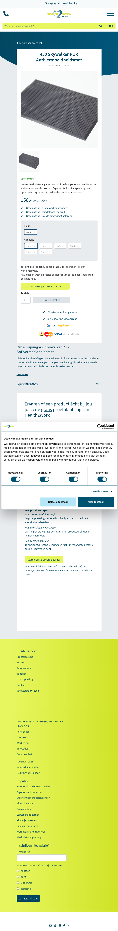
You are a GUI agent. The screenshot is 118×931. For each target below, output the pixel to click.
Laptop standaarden (28, 814)
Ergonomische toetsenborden (33, 797)
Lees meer (22, 374)
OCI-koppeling (25, 679)
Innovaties (22, 748)
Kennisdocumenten (28, 767)
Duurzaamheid (25, 754)
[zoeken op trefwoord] (49, 26)
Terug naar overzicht (29, 42)
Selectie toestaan (58, 501)
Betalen (21, 662)
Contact (21, 685)
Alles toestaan (96, 501)
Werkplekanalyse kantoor (31, 831)
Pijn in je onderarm (27, 826)
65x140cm (30, 245)
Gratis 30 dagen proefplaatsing (45, 286)
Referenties (23, 731)
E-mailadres (24, 851)
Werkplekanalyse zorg (29, 837)
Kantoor (25, 870)
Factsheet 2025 (25, 761)
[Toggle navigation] (110, 14)
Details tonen (100, 491)
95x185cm (45, 251)
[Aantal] (26, 300)
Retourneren (24, 668)
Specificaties (58, 384)
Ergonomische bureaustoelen (33, 786)
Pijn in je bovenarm (27, 820)
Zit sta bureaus (25, 803)
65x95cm (60, 245)
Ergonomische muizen (29, 792)
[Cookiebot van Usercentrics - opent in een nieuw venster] (99, 426)
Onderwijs (26, 882)
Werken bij (23, 743)
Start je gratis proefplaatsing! (43, 559)
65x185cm (45, 245)
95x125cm (74, 245)
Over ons (23, 726)
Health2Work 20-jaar (28, 772)
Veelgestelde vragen (28, 690)
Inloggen (21, 673)
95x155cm (30, 251)
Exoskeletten (24, 809)
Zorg (23, 876)
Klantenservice (27, 651)
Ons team (22, 737)
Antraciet (30, 232)
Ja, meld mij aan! (28, 898)
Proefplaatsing (25, 656)
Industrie (26, 888)
